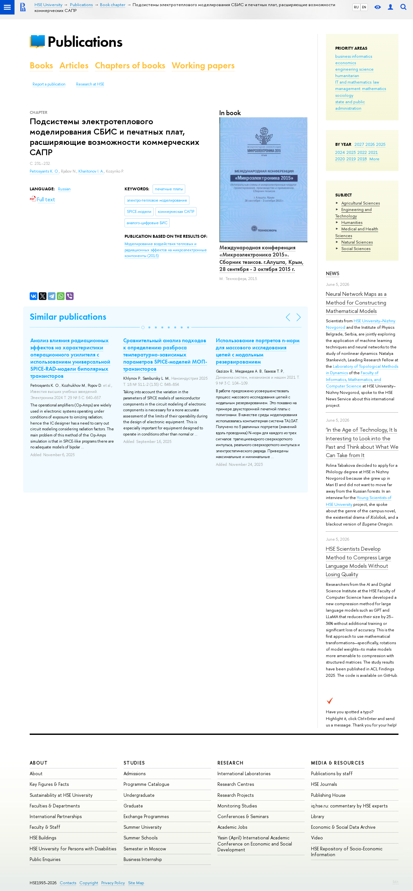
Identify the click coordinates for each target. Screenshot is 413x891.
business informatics (353, 56)
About (39, 763)
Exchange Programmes (146, 816)
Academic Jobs (232, 827)
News (332, 273)
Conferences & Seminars (242, 816)
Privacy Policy (113, 883)
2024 (340, 152)
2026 (370, 144)
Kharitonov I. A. (91, 171)
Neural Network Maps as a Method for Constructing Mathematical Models (356, 302)
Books (41, 65)
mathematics (374, 88)
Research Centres (235, 784)
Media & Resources (337, 763)
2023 (351, 152)
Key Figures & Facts (49, 784)
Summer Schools (140, 838)
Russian (64, 189)
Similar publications (68, 316)
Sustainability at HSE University (61, 795)
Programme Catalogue (146, 784)
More (374, 159)
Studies (134, 763)
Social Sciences (355, 248)
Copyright (88, 883)
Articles (73, 65)
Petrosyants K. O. (44, 171)
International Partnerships (56, 816)
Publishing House (328, 795)
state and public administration (350, 105)
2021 (373, 152)
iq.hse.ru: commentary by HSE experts (349, 806)
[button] (143, 327)
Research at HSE (90, 84)
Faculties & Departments (55, 806)
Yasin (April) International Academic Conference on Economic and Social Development (254, 843)
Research (230, 763)
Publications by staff (332, 773)
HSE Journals (324, 784)
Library (317, 816)
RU (356, 7)
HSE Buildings (43, 838)
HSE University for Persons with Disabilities (73, 849)
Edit (395, 881)
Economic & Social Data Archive (343, 827)
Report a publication (49, 84)
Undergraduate (139, 795)
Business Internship (143, 859)
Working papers (203, 65)
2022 (362, 152)
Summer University (143, 827)
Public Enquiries (45, 859)
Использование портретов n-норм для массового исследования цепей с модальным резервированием (257, 351)
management (347, 88)
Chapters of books (130, 65)
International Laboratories (243, 773)
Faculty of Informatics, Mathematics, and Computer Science (353, 379)
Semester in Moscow (145, 849)
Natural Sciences (357, 242)
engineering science (354, 69)
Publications (84, 41)
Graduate (133, 806)
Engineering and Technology (353, 212)
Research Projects (235, 795)
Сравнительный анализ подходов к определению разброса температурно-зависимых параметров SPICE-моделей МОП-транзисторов (165, 354)
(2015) (166, 249)
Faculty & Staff (45, 827)
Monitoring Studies (237, 806)
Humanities (351, 222)
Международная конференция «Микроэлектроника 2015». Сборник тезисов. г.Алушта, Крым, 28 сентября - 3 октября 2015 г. (261, 258)
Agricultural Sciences (360, 203)
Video (317, 838)
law (376, 82)
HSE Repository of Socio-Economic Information (346, 851)
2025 (381, 144)
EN (364, 7)
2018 (362, 159)
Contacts (68, 883)
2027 (359, 144)
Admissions (135, 773)
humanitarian (347, 75)
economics (345, 62)
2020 (340, 159)
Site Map (136, 883)
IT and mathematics (353, 82)
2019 (351, 159)
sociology (344, 95)
